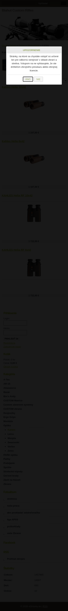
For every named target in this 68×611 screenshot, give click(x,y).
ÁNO (27, 79)
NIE (38, 79)
